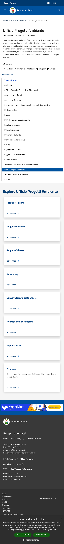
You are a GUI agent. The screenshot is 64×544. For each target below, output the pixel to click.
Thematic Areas (17, 20)
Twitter (18, 68)
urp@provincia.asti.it (17, 450)
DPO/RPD (6, 511)
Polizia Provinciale (11, 129)
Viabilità (7, 179)
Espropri (7, 114)
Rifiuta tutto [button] (41, 535)
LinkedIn (52, 68)
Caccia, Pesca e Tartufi (13, 95)
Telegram (41, 68)
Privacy (5, 499)
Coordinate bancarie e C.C (14, 464)
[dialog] (32, 530)
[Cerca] (59, 10)
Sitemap (5, 504)
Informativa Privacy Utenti (13, 514)
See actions (8, 74)
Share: (7, 64)
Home (5, 20)
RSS (4, 493)
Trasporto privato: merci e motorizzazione (21, 164)
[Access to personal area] (48, 3)
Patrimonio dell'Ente (12, 134)
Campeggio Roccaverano (14, 100)
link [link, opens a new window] (55, 530)
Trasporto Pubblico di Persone (16, 174)
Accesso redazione (48, 498)
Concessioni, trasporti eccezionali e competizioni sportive (27, 105)
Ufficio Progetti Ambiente (14, 169)
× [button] (61, 518)
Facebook (8, 68)
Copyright (6, 507)
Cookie (5, 502)
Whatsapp (29, 68)
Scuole (7, 144)
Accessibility (7, 496)
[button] (32, 540)
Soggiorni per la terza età (14, 154)
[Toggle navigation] (4, 10)
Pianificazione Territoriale (14, 139)
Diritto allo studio (11, 110)
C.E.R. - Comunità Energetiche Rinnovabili (21, 90)
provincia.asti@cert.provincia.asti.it (21, 452)
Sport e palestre (10, 159)
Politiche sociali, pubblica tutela (17, 119)
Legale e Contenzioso (12, 124)
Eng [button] (55, 3)
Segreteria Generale (12, 149)
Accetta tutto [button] (23, 535)
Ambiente (8, 85)
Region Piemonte (10, 2)
